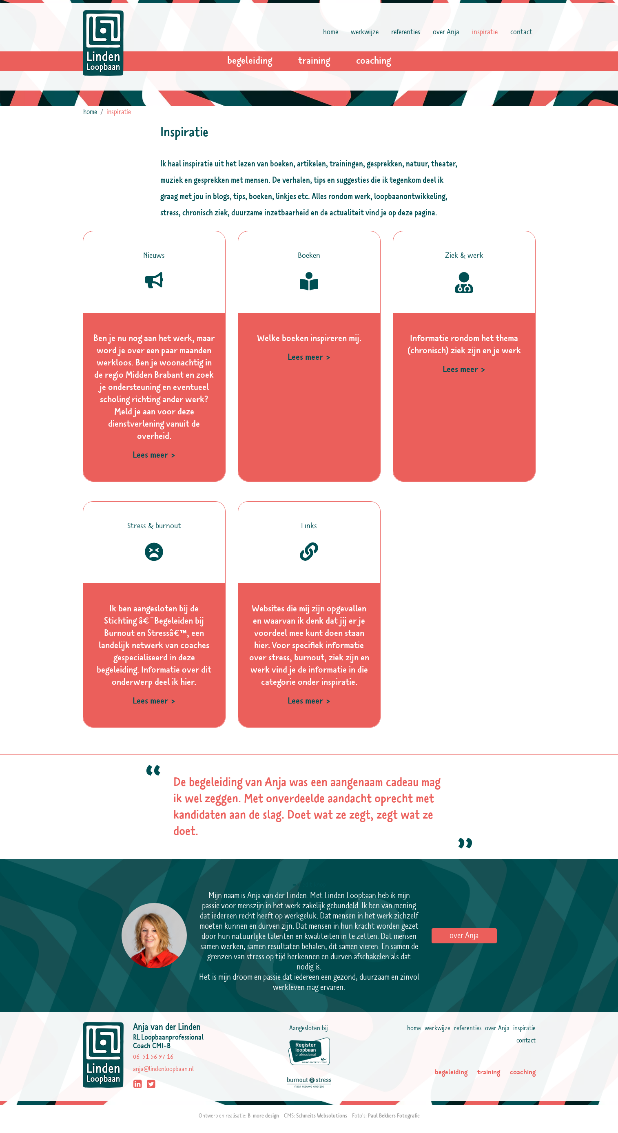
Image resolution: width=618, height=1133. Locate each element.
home (330, 32)
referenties (405, 32)
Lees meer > (154, 455)
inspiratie (486, 31)
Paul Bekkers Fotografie (394, 1116)
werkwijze (365, 32)
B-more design (263, 1116)
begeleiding (249, 60)
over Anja (446, 32)
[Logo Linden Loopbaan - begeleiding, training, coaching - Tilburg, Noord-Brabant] (108, 1056)
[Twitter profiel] (152, 1085)
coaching (373, 60)
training (314, 60)
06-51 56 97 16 (153, 1056)
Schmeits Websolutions (321, 1116)
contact (521, 32)
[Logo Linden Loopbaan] (103, 43)
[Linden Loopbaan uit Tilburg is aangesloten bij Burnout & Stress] (309, 1081)
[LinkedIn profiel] (139, 1085)
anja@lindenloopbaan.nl (163, 1068)
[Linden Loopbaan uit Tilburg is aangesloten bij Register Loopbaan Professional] (309, 1051)
